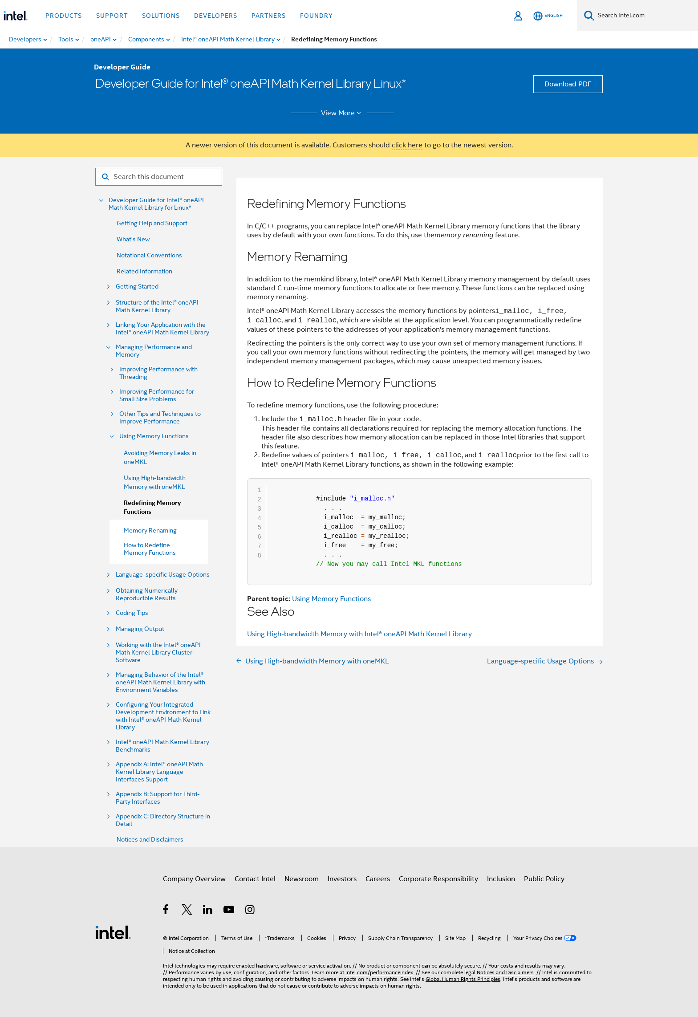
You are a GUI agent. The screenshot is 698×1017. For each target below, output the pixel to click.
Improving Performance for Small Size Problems (156, 395)
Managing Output (140, 629)
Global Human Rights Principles (463, 979)
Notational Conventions (149, 255)
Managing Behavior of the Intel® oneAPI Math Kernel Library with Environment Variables (160, 682)
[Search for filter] (158, 177)
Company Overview (194, 879)
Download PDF (568, 84)
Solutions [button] (161, 16)
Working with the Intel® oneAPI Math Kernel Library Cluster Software (158, 652)
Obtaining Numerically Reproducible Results (147, 594)
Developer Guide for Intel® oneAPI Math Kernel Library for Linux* (156, 204)
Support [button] (112, 16)
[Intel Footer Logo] (113, 932)
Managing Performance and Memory (154, 350)
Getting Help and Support (152, 223)
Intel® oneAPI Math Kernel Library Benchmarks (162, 745)
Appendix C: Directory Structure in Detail (163, 820)
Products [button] (63, 16)
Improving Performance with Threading (158, 373)
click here (407, 145)
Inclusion (501, 879)
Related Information (144, 271)
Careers (377, 879)
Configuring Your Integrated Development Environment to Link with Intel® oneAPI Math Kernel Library (163, 716)
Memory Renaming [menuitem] (150, 530)
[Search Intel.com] (646, 15)
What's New (133, 239)
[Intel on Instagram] (250, 911)
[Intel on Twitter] (187, 911)
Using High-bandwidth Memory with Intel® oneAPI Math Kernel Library (359, 634)
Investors (342, 879)
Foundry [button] (316, 16)
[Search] (589, 15)
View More (342, 113)
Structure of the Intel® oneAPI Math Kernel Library (157, 306)
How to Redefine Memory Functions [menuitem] (150, 549)
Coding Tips (132, 613)
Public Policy (544, 879)
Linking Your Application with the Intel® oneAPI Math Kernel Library (162, 328)
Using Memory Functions (154, 436)
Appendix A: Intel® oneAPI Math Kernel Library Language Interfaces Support (159, 772)
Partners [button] (269, 16)
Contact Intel (255, 879)
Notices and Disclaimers (150, 839)
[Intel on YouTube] (229, 911)
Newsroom (301, 879)
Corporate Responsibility (438, 879)
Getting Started (137, 286)
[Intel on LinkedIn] (208, 911)
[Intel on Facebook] (166, 911)
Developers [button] (215, 16)
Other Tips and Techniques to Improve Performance (160, 417)
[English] (548, 15)
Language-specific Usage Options (163, 574)
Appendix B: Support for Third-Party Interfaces (158, 797)
